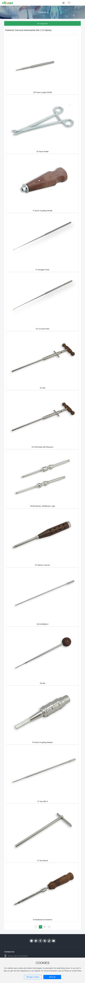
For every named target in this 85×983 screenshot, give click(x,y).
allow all (52, 977)
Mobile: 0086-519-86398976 (18, 956)
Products (42, 12)
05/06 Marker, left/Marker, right (42, 506)
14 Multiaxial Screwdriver (42, 920)
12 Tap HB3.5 (42, 801)
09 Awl (42, 683)
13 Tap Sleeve (42, 860)
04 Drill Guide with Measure (42, 447)
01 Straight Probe (42, 270)
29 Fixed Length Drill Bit (42, 92)
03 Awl (42, 388)
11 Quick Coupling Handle (42, 211)
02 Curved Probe (42, 329)
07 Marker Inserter (42, 565)
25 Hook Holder (42, 151)
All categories (42, 24)
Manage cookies (32, 977)
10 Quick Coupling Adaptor (42, 742)
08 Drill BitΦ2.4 (42, 624)
